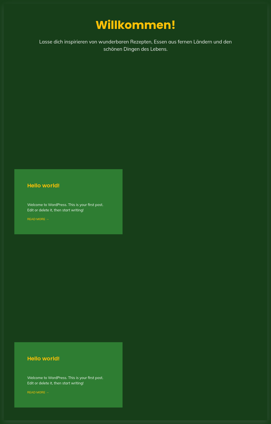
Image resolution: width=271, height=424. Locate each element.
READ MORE (38, 219)
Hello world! (43, 185)
